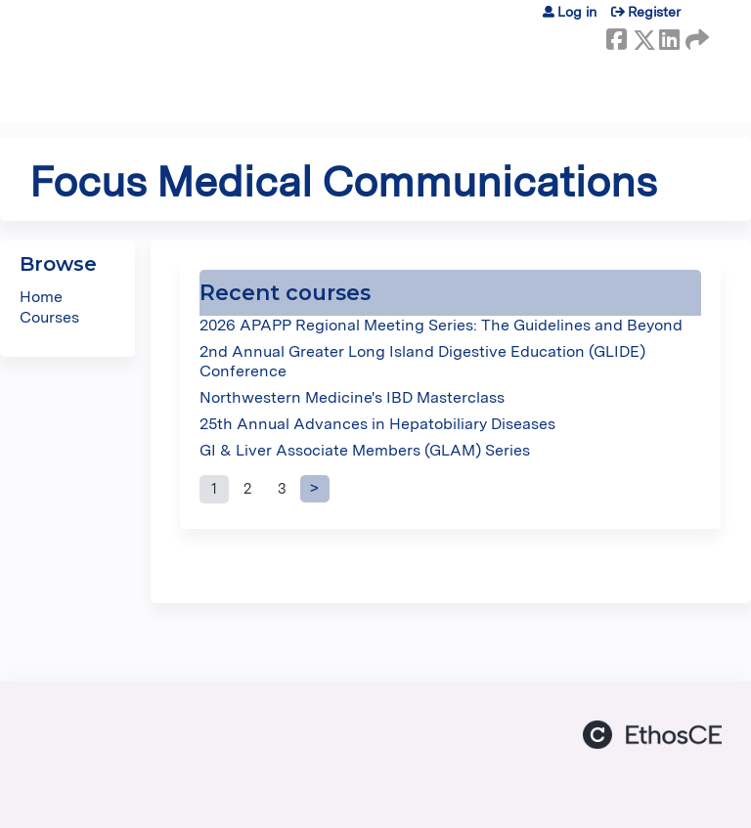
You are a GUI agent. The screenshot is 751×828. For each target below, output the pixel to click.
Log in (576, 12)
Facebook (616, 36)
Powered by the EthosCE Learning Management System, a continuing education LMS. (652, 734)
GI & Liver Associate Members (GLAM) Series (364, 450)
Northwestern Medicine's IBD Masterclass (352, 397)
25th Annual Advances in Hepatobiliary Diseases (377, 423)
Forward (695, 36)
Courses (49, 317)
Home (41, 296)
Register (654, 12)
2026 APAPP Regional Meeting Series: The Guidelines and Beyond (441, 325)
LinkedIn (669, 36)
